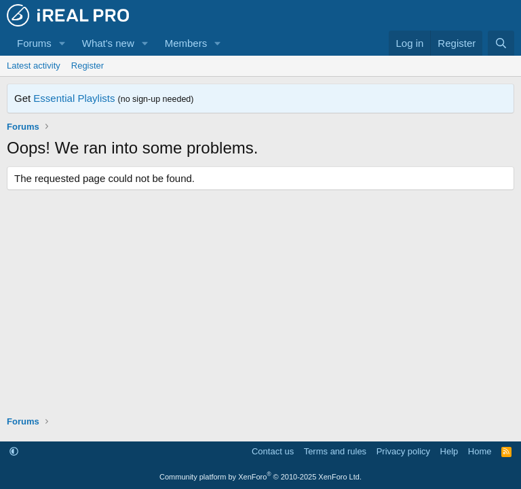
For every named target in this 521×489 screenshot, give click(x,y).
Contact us (273, 451)
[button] (62, 43)
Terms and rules (335, 451)
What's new (108, 43)
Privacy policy (403, 451)
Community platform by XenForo (260, 477)
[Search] (501, 43)
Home (480, 451)
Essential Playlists (74, 98)
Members (186, 43)
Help (449, 451)
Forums (34, 43)
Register (87, 65)
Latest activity (33, 65)
